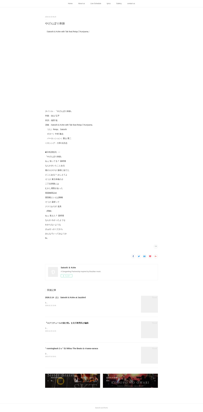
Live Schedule (96, 4)
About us (81, 4)
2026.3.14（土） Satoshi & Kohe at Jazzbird (65, 297)
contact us (131, 4)
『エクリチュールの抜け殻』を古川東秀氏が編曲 (67, 323)
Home (70, 4)
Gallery (119, 4)
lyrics (109, 4)
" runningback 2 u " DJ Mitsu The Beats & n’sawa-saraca (71, 348)
